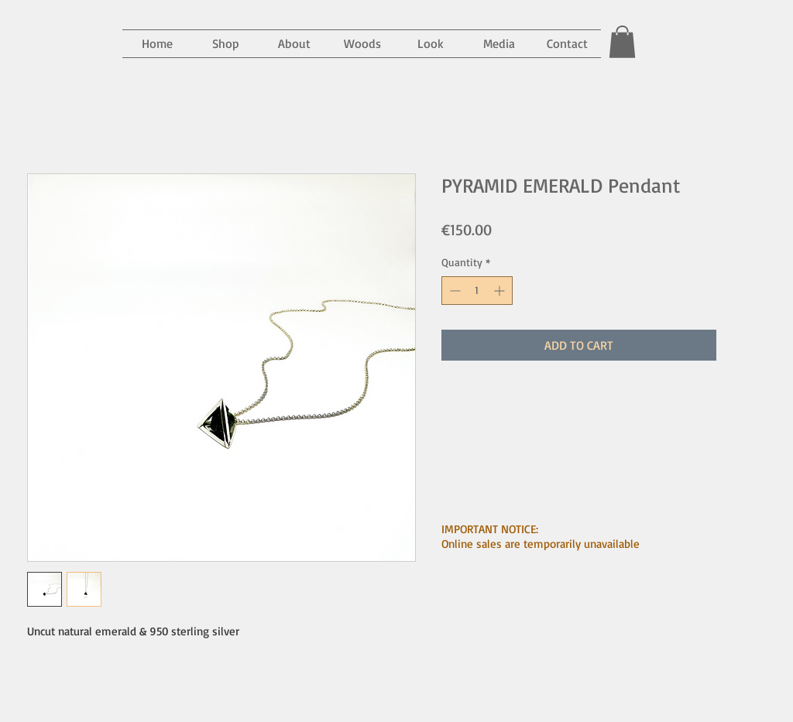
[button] (499, 43)
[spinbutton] (477, 290)
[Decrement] (453, 290)
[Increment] (500, 290)
